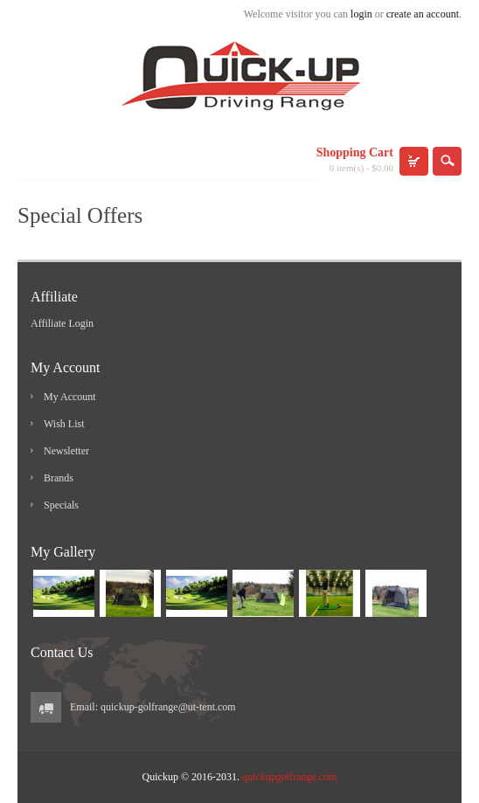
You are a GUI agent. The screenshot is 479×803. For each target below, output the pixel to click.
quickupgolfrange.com (289, 777)
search (447, 161)
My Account (70, 397)
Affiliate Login (62, 323)
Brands (58, 478)
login (361, 14)
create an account (422, 14)
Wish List (64, 424)
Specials (61, 505)
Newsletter (66, 451)
